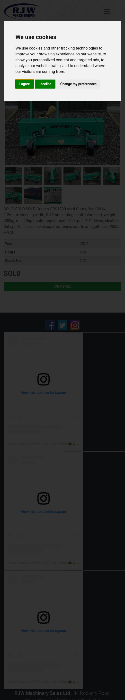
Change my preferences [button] (78, 84)
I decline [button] (45, 84)
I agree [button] (24, 84)
